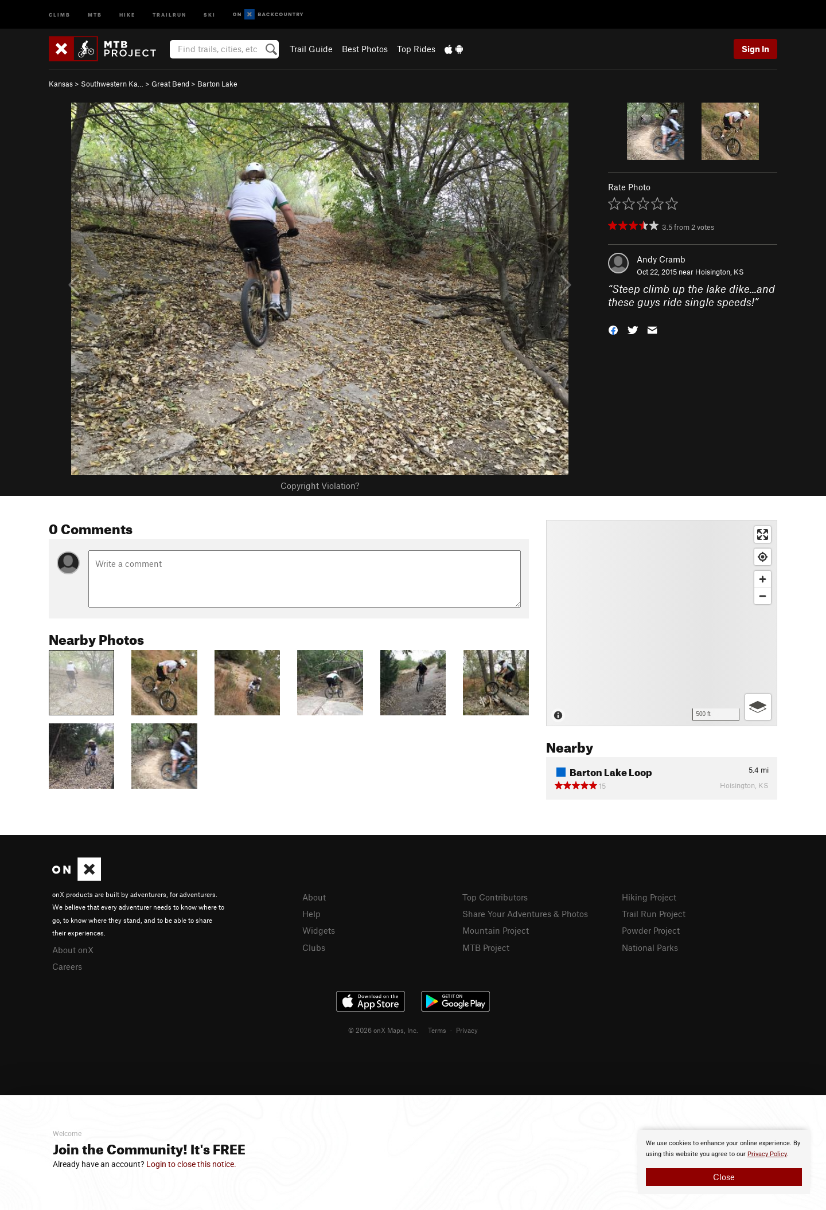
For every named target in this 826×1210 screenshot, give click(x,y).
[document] (724, 1162)
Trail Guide (311, 49)
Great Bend (170, 83)
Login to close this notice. (191, 1164)
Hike (127, 14)
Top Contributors (495, 897)
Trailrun (169, 14)
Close (724, 1177)
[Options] (758, 707)
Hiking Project (649, 897)
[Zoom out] (762, 596)
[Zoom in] (762, 579)
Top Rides (416, 49)
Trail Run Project (653, 914)
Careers (67, 966)
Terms (437, 1030)
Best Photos (365, 49)
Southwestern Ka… (112, 83)
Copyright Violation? (319, 485)
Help (311, 914)
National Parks (650, 947)
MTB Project (485, 947)
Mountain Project (495, 930)
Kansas (61, 83)
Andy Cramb (661, 259)
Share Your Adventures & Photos (525, 914)
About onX (72, 950)
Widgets (318, 930)
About (314, 897)
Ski (210, 14)
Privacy (467, 1030)
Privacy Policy (767, 1154)
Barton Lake (217, 83)
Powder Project (651, 930)
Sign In (755, 49)
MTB (95, 14)
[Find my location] (762, 557)
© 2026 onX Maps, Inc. (383, 1030)
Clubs (313, 947)
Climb (60, 14)
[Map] (662, 623)
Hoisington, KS (719, 271)
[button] (613, 328)
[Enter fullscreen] (762, 534)
